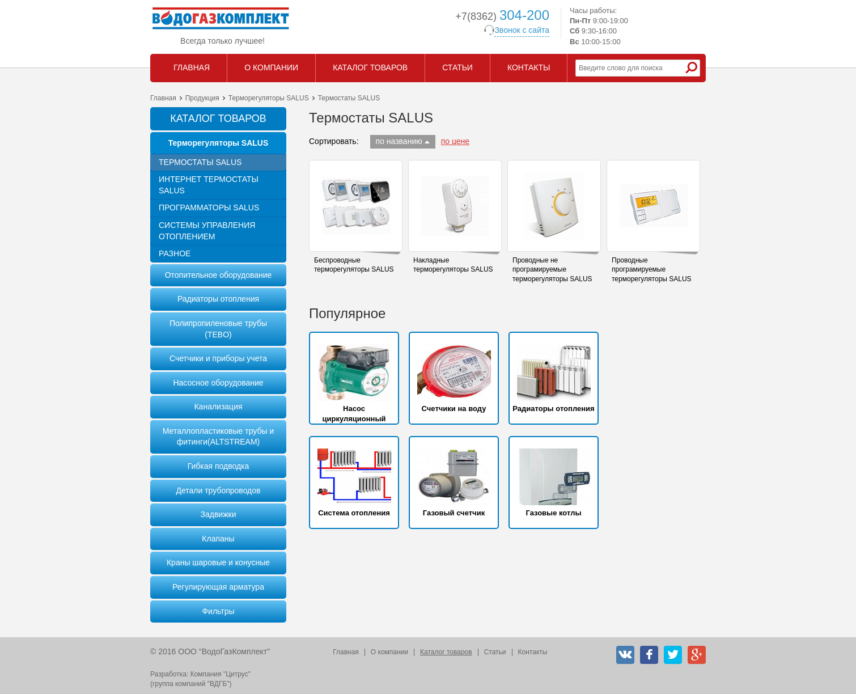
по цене (455, 141)
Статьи (495, 652)
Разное (174, 253)
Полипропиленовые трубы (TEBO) (218, 329)
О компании (389, 652)
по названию (399, 141)
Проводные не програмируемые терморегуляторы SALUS (552, 269)
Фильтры (218, 611)
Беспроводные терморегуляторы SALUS (354, 265)
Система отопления (354, 513)
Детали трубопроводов (218, 490)
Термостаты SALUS (200, 162)
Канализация (218, 406)
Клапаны (218, 538)
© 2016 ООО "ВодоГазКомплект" (210, 651)
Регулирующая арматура (218, 586)
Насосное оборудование (218, 382)
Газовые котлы (553, 513)
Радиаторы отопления (218, 298)
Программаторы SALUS (209, 207)
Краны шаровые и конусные (218, 562)
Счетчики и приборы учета (218, 358)
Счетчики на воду (454, 408)
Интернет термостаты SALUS (209, 185)
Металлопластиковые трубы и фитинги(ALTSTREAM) (218, 436)
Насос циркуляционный (353, 413)
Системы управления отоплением (207, 231)
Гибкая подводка (218, 466)
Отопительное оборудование (218, 275)
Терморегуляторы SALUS (268, 98)
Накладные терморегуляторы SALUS (453, 265)
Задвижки (218, 514)
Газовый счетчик (454, 513)
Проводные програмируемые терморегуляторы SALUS (652, 269)
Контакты (533, 652)
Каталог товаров (446, 652)
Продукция (202, 98)
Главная (163, 98)
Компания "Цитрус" (220, 674)
